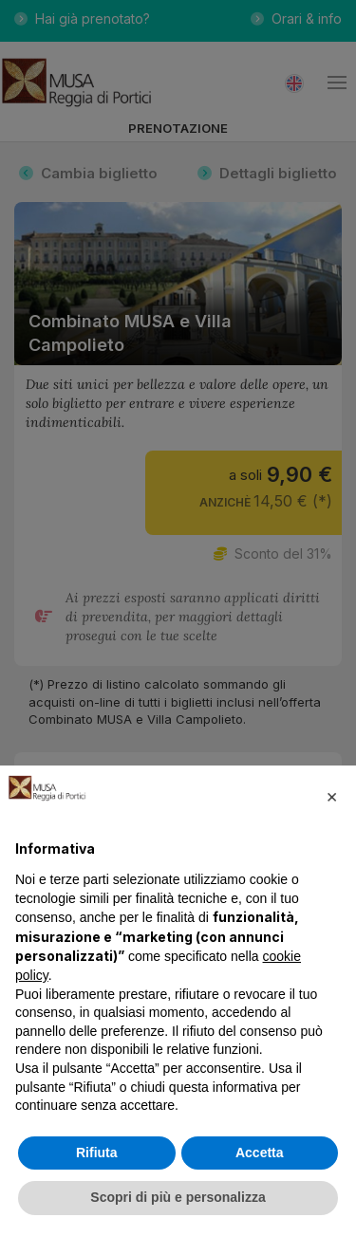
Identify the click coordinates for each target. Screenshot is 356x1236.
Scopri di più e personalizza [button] (177, 1197)
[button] (331, 796)
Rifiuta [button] (97, 1152)
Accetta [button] (259, 1152)
